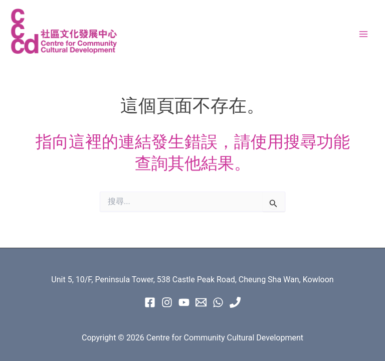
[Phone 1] (235, 302)
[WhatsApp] (218, 302)
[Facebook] (149, 302)
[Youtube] (183, 302)
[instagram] (166, 302)
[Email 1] (201, 302)
